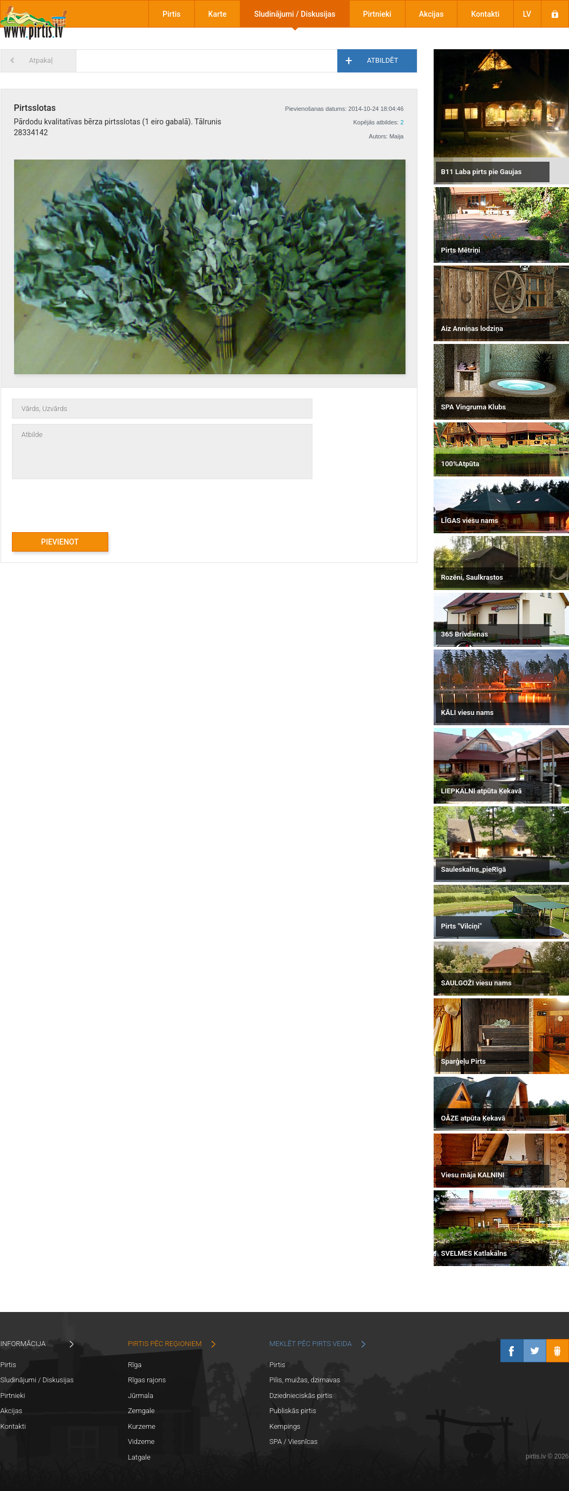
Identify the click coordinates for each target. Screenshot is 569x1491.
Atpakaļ (41, 60)
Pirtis (171, 14)
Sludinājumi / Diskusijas (294, 14)
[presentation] (94, 500)
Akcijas (431, 14)
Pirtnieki (377, 14)
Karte (217, 14)
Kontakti (485, 14)
